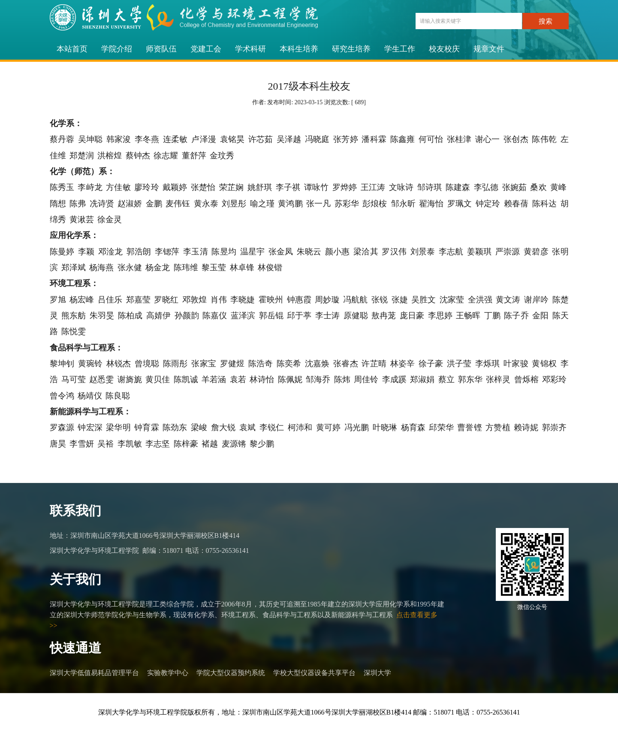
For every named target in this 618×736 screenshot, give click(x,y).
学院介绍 (116, 49)
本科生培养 (299, 49)
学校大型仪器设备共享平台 (314, 672)
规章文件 (488, 49)
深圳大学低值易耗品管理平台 (94, 672)
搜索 (545, 21)
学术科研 (250, 49)
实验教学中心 (167, 672)
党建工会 (205, 49)
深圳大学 (377, 672)
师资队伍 (161, 49)
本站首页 (72, 49)
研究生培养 (351, 49)
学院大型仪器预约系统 (230, 672)
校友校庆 (444, 49)
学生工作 (399, 49)
